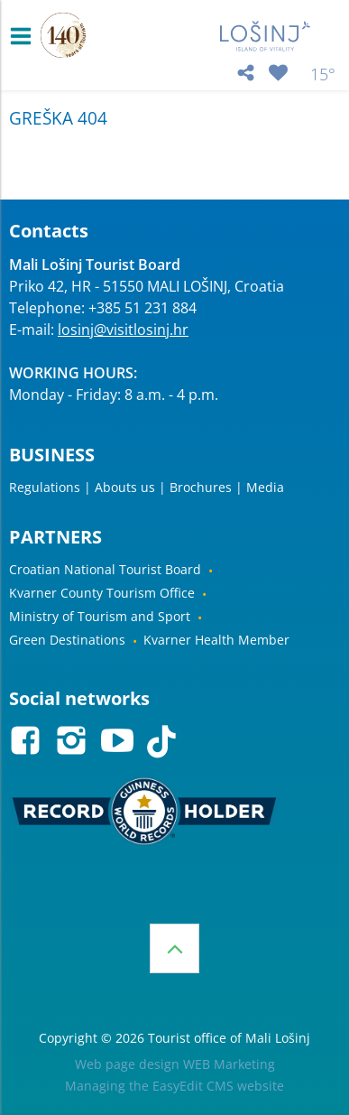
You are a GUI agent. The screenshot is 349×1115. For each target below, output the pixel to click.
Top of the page (174, 948)
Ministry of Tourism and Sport (99, 616)
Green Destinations (67, 639)
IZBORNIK (25, 36)
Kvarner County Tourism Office (102, 592)
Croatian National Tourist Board (105, 569)
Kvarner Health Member (216, 639)
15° (322, 74)
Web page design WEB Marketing (175, 1064)
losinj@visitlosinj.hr (123, 329)
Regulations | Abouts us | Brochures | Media (146, 487)
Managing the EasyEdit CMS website (174, 1085)
